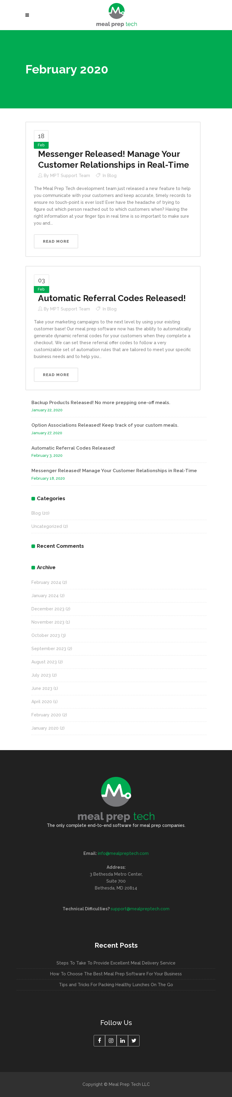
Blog (112, 175)
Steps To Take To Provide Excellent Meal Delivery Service (116, 963)
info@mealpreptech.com (123, 853)
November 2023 (47, 622)
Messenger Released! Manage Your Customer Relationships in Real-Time (114, 470)
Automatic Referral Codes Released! (112, 298)
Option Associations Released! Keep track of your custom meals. (105, 425)
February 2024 (46, 582)
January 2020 (45, 728)
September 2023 (48, 648)
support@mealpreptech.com (140, 908)
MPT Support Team (70, 175)
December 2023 (47, 608)
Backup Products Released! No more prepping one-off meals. (100, 402)
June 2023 (41, 688)
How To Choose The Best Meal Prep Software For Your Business (116, 973)
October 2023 (45, 635)
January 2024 (45, 595)
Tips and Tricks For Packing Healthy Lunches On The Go (116, 984)
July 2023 (41, 675)
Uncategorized (46, 526)
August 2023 (44, 661)
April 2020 (41, 701)
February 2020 (46, 714)
